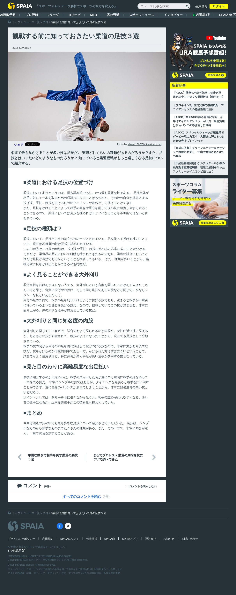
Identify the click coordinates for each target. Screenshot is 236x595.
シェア (18, 144)
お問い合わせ (189, 538)
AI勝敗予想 (8, 15)
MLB (93, 15)
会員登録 (201, 6)
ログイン (219, 6)
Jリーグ (53, 15)
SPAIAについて (69, 538)
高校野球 (113, 15)
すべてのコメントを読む (82, 497)
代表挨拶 (91, 538)
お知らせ (168, 538)
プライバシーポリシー (21, 538)
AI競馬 (201, 15)
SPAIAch (227, 15)
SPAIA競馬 (16, 550)
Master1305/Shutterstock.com (144, 144)
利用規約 (47, 538)
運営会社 (150, 538)
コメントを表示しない (143, 486)
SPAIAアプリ (130, 538)
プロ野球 (32, 15)
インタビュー (173, 15)
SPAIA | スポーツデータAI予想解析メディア (43, 560)
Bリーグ (74, 15)
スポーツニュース (141, 15)
